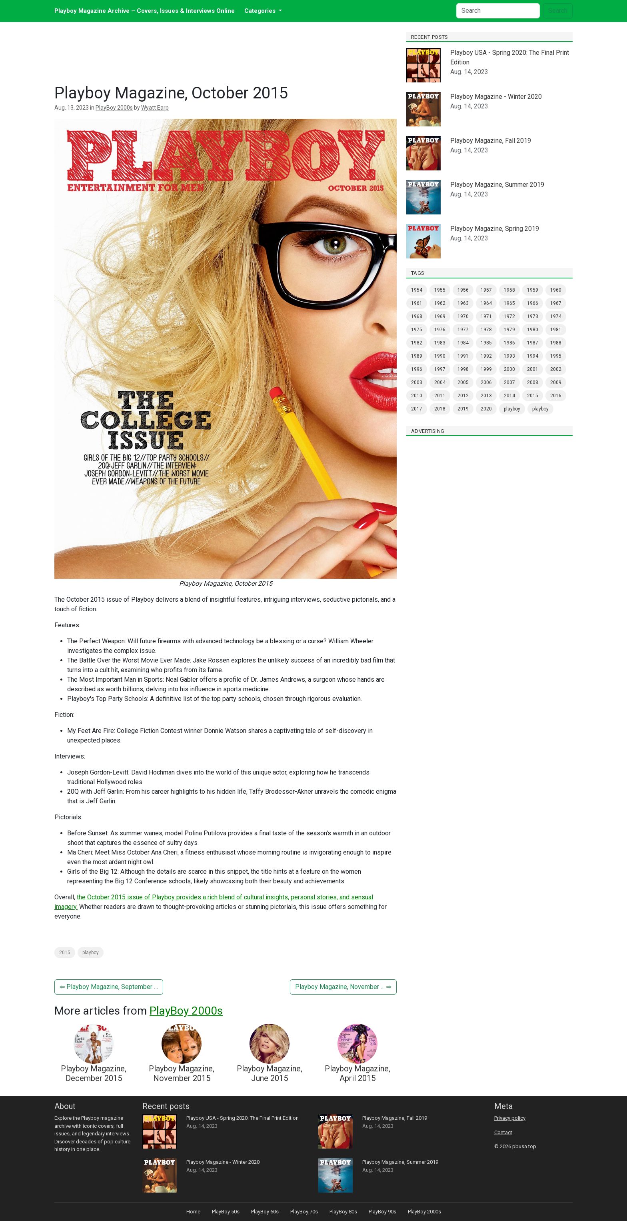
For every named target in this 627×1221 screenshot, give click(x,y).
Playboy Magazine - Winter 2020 (496, 96)
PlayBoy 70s (304, 1212)
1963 (463, 303)
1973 (532, 316)
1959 (532, 290)
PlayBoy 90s (382, 1212)
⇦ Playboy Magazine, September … (109, 987)
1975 (416, 329)
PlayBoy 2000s (114, 107)
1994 (532, 356)
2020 (486, 409)
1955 (439, 290)
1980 (532, 329)
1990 (439, 356)
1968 (416, 316)
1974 (555, 316)
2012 (463, 395)
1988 (555, 343)
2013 (486, 395)
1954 (416, 290)
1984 (463, 343)
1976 (439, 329)
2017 (416, 409)
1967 (555, 303)
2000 (509, 369)
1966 (532, 303)
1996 (416, 369)
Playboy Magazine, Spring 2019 (494, 228)
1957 (486, 290)
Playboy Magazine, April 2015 (357, 1073)
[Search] (498, 10)
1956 (463, 290)
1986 (509, 343)
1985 (486, 343)
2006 (486, 382)
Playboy (540, 409)
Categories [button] (260, 10)
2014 (509, 395)
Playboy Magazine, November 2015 (181, 1073)
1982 (416, 343)
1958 (509, 290)
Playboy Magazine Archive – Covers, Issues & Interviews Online (144, 10)
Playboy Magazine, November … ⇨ (343, 987)
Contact (503, 1132)
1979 (509, 329)
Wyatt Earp (155, 107)
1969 (439, 316)
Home (193, 1212)
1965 (509, 303)
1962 (439, 303)
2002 (555, 369)
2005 (463, 382)
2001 (532, 369)
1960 (555, 290)
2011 (439, 395)
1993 (509, 356)
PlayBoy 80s (343, 1212)
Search (557, 10)
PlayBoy (90, 952)
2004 (439, 382)
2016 (555, 395)
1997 (439, 369)
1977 (463, 329)
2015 (64, 952)
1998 (463, 369)
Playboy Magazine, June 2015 (269, 1073)
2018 (439, 409)
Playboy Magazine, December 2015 (93, 1073)
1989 (416, 356)
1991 (463, 356)
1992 (486, 356)
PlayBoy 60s (265, 1212)
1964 (486, 303)
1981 (555, 329)
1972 (509, 316)
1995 (555, 356)
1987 (532, 343)
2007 (509, 382)
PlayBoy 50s (226, 1212)
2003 (416, 382)
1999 (486, 369)
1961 (416, 303)
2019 (463, 409)
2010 (416, 395)
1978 (486, 329)
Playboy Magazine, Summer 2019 (497, 184)
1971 (486, 316)
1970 (463, 316)
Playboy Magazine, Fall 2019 (490, 140)
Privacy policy (509, 1118)
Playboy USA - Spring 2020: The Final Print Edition (242, 1118)
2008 (532, 382)
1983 (439, 343)
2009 (555, 382)
